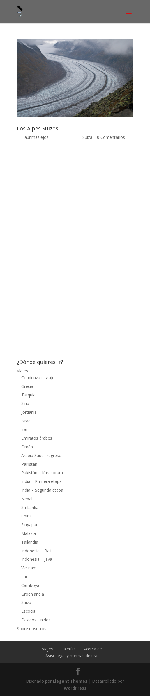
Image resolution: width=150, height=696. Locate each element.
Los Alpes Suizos (37, 128)
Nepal (26, 498)
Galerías (68, 649)
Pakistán (29, 464)
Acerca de (92, 649)
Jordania (29, 412)
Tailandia (29, 542)
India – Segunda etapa (42, 490)
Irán (25, 429)
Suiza (87, 137)
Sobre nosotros (31, 628)
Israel (26, 421)
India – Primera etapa (41, 481)
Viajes (22, 370)
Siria (25, 403)
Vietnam (29, 568)
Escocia (28, 611)
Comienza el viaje (37, 377)
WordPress (75, 688)
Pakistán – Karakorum (42, 472)
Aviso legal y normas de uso (71, 655)
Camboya (30, 585)
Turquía (28, 395)
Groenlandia (32, 594)
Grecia (27, 386)
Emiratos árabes (36, 438)
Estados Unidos (36, 620)
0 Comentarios (111, 137)
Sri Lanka (29, 507)
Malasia (28, 533)
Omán (27, 446)
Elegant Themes (70, 681)
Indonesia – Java (36, 559)
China (26, 516)
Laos (26, 576)
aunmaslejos (36, 137)
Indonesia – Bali (36, 550)
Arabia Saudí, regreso (41, 455)
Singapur (29, 524)
